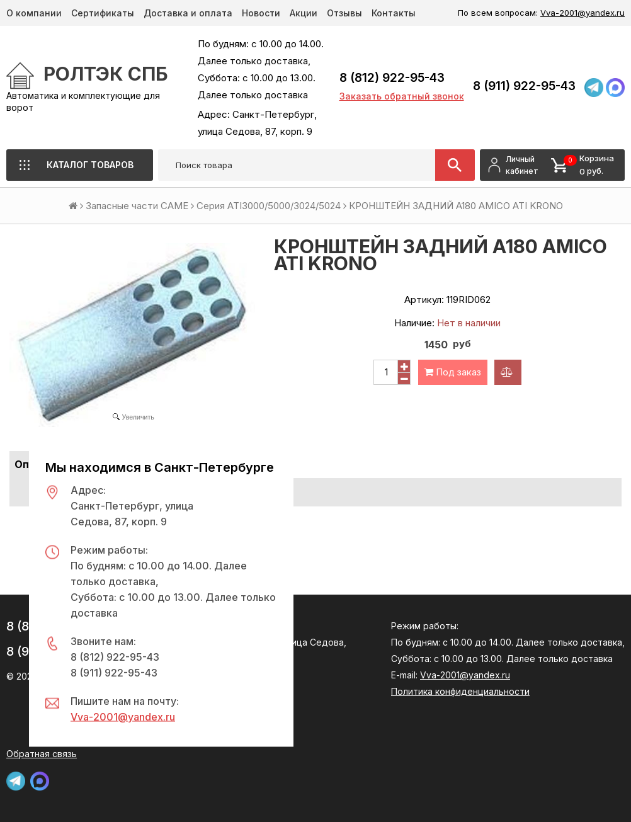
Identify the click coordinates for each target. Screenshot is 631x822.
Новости (261, 13)
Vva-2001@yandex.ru (582, 13)
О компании (34, 13)
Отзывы (344, 13)
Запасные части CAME (137, 206)
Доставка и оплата (188, 13)
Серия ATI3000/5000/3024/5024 (268, 206)
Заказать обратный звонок (401, 96)
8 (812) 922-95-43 (392, 78)
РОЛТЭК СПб (105, 73)
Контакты (394, 13)
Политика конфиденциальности (460, 691)
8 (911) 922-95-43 (524, 86)
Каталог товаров (90, 164)
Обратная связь (41, 753)
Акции (303, 13)
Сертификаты (102, 13)
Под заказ (452, 372)
